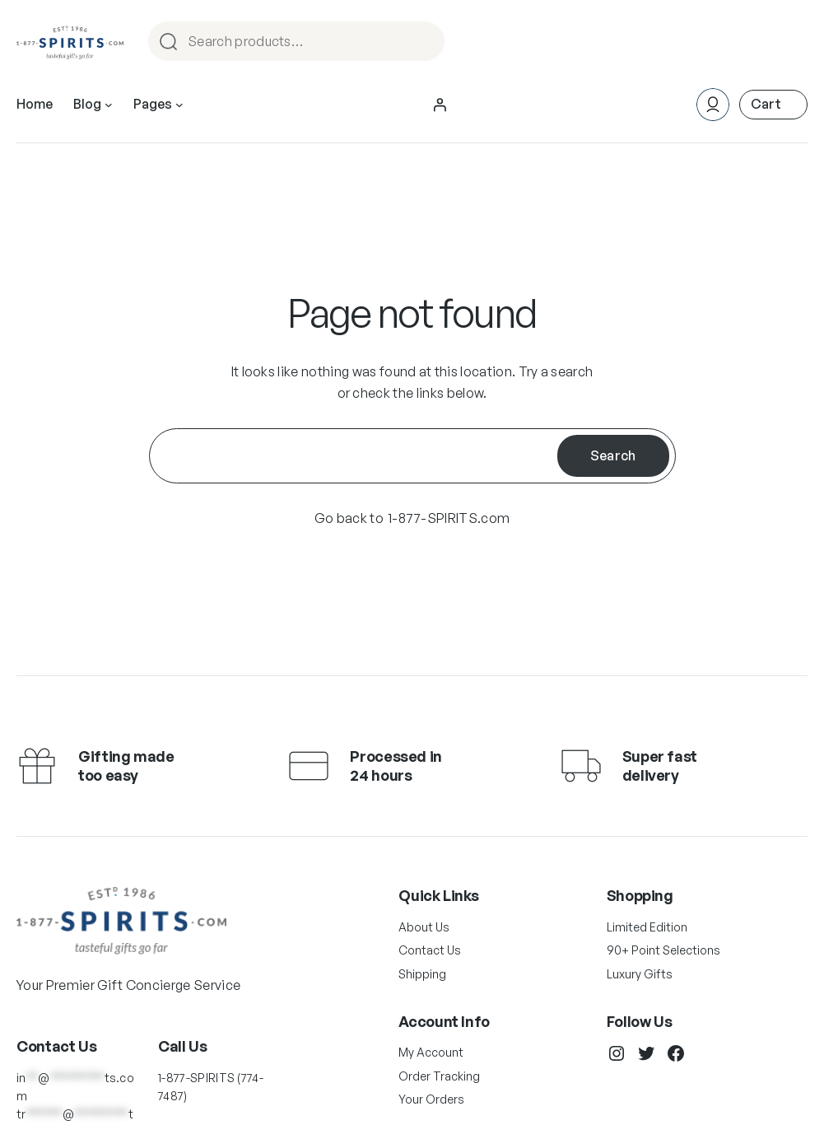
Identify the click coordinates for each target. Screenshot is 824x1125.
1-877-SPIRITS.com (449, 518)
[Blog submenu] (109, 104)
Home (34, 104)
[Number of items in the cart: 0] (773, 104)
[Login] (439, 104)
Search (425, 42)
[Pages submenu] (179, 104)
